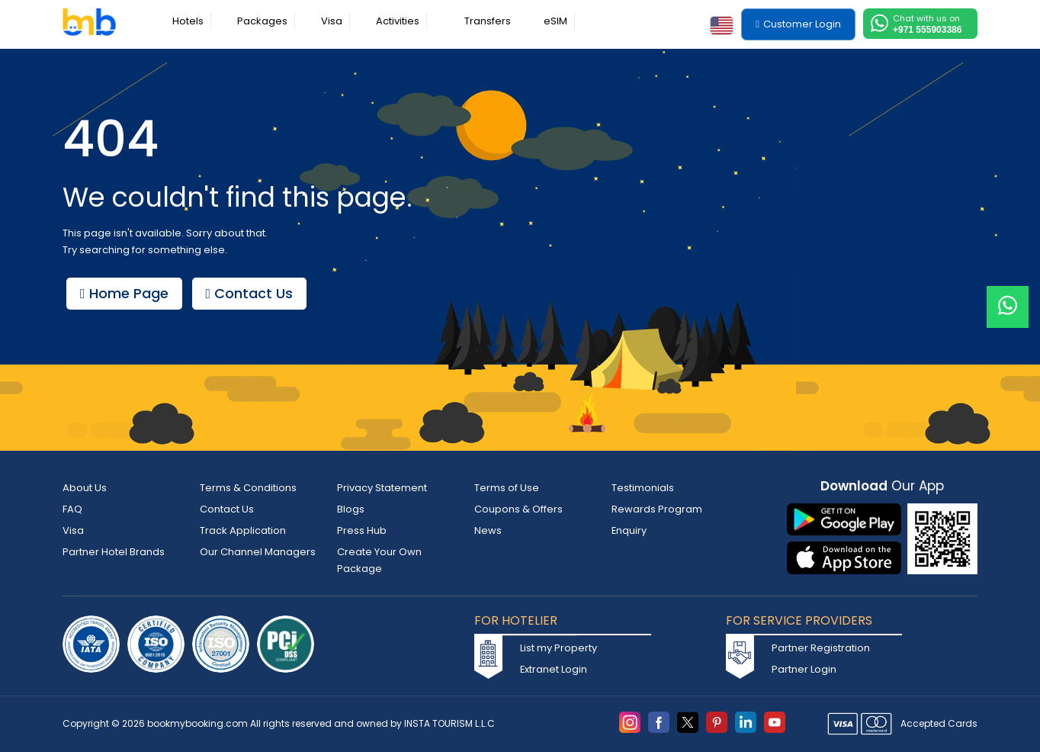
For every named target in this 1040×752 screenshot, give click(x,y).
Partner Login (804, 669)
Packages (262, 21)
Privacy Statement (382, 487)
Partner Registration (821, 648)
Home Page (128, 293)
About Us (85, 487)
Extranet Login (554, 669)
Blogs (350, 509)
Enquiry (629, 530)
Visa (331, 21)
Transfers (487, 21)
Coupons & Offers (518, 509)
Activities (397, 21)
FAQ (72, 509)
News (488, 530)
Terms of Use (506, 487)
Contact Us (261, 293)
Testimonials (642, 487)
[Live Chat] (1007, 297)
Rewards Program (656, 509)
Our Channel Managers (258, 552)
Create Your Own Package (379, 560)
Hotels (188, 21)
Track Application (243, 530)
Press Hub (362, 530)
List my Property (558, 648)
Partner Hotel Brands (114, 552)
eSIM (555, 21)
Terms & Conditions (248, 487)
